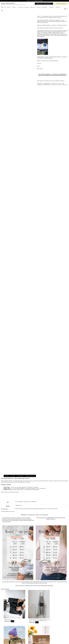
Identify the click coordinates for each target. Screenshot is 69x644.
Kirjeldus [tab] (7, 475)
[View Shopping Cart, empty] (65, 8)
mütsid (47, 17)
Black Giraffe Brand (8, 3)
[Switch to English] (2, 10)
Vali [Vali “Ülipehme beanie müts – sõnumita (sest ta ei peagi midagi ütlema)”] (45, 615)
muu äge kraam (54, 84)
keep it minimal (62, 84)
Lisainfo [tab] (13, 475)
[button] (44, 4)
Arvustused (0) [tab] (20, 475)
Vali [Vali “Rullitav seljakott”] (13, 612)
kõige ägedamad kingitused (47, 16)
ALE (38, 17)
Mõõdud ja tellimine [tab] (31, 475)
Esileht (38, 16)
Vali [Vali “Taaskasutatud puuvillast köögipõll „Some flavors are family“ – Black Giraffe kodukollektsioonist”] (29, 616)
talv (38, 85)
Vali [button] (62, 614)
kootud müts (23, 492)
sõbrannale (42, 17)
